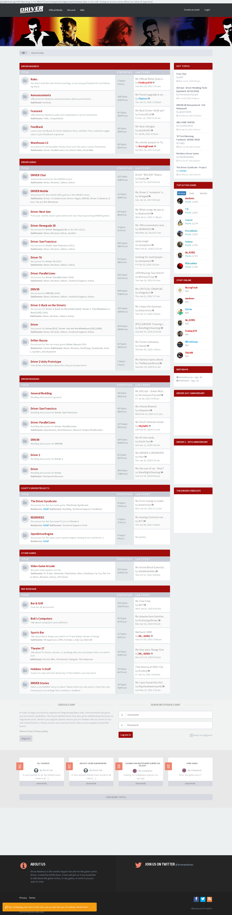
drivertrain (145, 504)
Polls (46, 118)
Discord (71, 10)
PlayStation (70, 573)
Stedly (142, 178)
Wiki (82, 10)
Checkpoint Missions (53, 476)
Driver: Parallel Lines (43, 273)
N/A (187, 291)
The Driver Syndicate (44, 501)
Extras (72, 182)
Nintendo (59, 573)
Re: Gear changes (145, 126)
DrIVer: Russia (39, 340)
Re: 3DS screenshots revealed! (152, 225)
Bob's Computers (41, 618)
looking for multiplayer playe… (153, 257)
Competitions (57, 118)
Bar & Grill (37, 603)
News (46, 182)
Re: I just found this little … (151, 682)
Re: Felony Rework (145, 406)
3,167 (195, 234)
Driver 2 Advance (99, 198)
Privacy (23, 897)
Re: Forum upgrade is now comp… (155, 94)
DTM (60, 639)
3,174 (195, 223)
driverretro (145, 310)
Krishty (143, 670)
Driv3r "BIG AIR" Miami (148, 174)
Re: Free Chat (143, 601)
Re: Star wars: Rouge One (149, 649)
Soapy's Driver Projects (35, 488)
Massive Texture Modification (88, 429)
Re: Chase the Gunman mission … (154, 306)
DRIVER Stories (40, 683)
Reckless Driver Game (187, 153)
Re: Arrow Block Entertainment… (154, 567)
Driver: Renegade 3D (43, 225)
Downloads (97, 348)
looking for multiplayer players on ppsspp (142, 764)
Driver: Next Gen (41, 212)
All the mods (43, 763)
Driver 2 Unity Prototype (46, 361)
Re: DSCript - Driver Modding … (153, 391)
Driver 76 (36, 257)
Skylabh (143, 426)
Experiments (50, 429)
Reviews (55, 182)
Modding (66, 509)
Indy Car (79, 639)
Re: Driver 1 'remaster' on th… (152, 192)
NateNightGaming (149, 328)
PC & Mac (48, 573)
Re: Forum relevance (147, 342)
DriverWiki (88, 150)
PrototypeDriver (148, 620)
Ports (84, 525)
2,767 (195, 245)
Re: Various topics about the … (153, 359)
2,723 (195, 255)
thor (141, 456)
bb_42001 (144, 636)
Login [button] (207, 9)
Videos (63, 182)
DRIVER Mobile (39, 191)
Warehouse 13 (39, 143)
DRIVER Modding (30, 378)
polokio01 (144, 130)
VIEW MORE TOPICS (116, 797)
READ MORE (42, 783)
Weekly (203, 193)
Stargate (73, 659)
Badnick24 (144, 213)
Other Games (28, 553)
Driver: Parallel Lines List (56, 150)
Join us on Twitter (169, 864)
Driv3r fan (144, 441)
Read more (82, 907)
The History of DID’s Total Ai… (153, 667)
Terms (32, 897)
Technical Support (78, 280)
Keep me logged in (201, 735)
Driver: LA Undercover (55, 198)
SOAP (46, 509)
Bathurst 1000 (143, 632)
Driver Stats (76, 150)
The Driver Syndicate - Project (191, 167)
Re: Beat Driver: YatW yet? (150, 110)
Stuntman (88, 573)
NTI (141, 521)
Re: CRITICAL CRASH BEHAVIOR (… (155, 288)
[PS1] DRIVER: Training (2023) (152, 324)
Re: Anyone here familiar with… (153, 616)
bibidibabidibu (147, 571)
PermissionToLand (149, 395)
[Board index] (23, 52)
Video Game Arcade (43, 566)
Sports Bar (37, 632)
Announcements (41, 95)
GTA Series (62, 576)
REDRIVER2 (37, 517)
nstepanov (145, 245)
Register (26, 738)
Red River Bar (28, 588)
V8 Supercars (50, 639)
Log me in (126, 734)
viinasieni (144, 410)
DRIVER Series (28, 162)
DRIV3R (85, 198)
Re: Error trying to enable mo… (153, 501)
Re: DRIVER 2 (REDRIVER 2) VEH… (154, 452)
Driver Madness (30, 66)
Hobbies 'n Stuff (41, 669)
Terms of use (26, 731)
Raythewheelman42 (150, 686)
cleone (46, 348)
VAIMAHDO (145, 229)
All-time (181, 193)
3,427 (195, 212)
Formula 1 (69, 639)
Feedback (37, 127)
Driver (34, 324)
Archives (47, 102)
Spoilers (72, 233)
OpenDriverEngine (42, 534)
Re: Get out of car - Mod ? (149, 468)
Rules (34, 79)
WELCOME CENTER (185, 122)
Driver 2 (35, 455)
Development (49, 351)
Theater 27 (37, 648)
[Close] (93, 906)
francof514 (145, 114)
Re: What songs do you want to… (154, 209)
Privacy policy (41, 731)
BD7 (141, 605)
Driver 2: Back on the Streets (48, 305)
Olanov (143, 98)
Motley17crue (146, 276)
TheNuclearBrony (149, 363)
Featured (36, 111)
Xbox (79, 573)
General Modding (41, 393)
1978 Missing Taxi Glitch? (149, 273)
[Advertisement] (116, 831)
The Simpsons (86, 659)
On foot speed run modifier (93, 763)
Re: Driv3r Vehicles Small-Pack (152, 422)
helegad (143, 196)
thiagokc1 (144, 292)
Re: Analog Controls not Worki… (154, 517)
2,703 (195, 266)
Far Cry (97, 573)
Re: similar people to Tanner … (153, 142)
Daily (191, 193)
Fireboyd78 (145, 82)
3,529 (195, 201)
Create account (191, 9)
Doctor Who (49, 659)
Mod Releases (65, 429)
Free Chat (181, 73)
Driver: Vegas (74, 198)
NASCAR (88, 639)
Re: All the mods (144, 437)
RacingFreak (146, 146)
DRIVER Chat (38, 175)
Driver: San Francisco (44, 241)
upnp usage (142, 241)
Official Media (55, 10)
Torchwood (62, 659)
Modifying (85, 348)
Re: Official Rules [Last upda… (152, 78)
